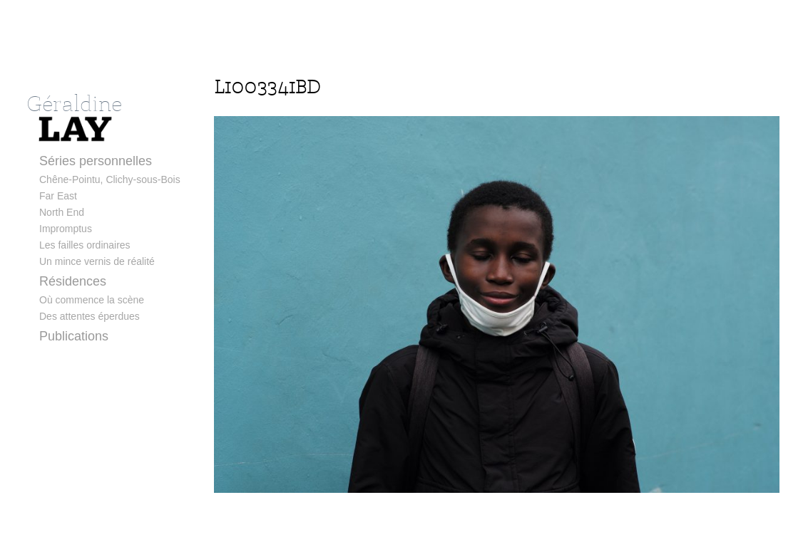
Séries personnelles (95, 161)
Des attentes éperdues (89, 316)
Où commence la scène (91, 300)
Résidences (72, 281)
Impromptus (65, 228)
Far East (58, 196)
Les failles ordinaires (85, 245)
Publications (73, 336)
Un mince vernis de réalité (97, 261)
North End (61, 212)
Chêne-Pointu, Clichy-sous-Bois (109, 179)
